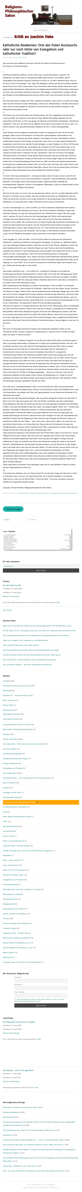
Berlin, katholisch (9, 700)
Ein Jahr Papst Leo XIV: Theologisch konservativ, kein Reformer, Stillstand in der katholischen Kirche (39, 631)
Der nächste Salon (9, 749)
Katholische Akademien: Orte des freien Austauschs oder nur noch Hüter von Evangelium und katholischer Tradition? (40, 49)
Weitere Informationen (11, 596)
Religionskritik (8, 904)
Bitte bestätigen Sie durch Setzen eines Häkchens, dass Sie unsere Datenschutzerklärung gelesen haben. (39, 1000)
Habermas (6, 788)
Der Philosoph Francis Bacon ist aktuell (18, 1022)
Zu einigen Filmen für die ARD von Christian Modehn (22, 962)
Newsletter (7, 1135)
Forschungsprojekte (10, 773)
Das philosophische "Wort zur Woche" (16, 725)
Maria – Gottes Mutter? (12, 860)
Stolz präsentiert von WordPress (41, 1185)
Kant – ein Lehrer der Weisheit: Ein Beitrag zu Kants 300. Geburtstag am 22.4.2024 (33, 1171)
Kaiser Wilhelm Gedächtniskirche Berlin (17, 817)
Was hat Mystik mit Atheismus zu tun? (17, 943)
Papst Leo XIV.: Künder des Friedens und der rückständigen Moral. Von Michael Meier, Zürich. (37, 626)
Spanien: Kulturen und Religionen (15, 914)
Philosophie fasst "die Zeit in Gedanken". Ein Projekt (22, 889)
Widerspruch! (7, 957)
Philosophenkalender (10, 885)
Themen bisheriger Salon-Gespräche (16, 923)
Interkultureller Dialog (11, 797)
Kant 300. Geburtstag (11, 826)
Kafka (5, 812)
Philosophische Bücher (11, 714)
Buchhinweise (8, 710)
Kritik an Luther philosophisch (13, 841)
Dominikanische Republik (12, 754)
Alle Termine (7, 610)
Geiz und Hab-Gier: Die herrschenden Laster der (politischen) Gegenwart (29, 660)
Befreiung (55, 493)
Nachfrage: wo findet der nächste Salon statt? (20, 1107)
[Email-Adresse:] (41, 566)
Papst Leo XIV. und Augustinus (14, 870)
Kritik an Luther (8, 836)
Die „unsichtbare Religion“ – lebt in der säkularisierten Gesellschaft (27, 665)
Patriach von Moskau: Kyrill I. (13, 875)
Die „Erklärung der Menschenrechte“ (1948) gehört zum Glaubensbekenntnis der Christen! (36, 636)
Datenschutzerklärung (11, 1112)
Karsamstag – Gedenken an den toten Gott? (19, 1166)
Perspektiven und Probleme (13, 880)
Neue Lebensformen (10, 865)
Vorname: (17, 977)
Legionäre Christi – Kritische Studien (16, 846)
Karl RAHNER (8, 831)
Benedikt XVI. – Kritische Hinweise (15, 696)
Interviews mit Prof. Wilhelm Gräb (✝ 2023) (19, 802)
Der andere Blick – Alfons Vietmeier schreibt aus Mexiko (24, 744)
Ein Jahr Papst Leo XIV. (12, 585)
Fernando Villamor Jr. (49, 1187)
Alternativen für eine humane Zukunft (34, 493)
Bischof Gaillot (8, 705)
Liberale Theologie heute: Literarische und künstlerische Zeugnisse (27, 851)
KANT (5, 821)
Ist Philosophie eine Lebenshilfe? (15, 807)
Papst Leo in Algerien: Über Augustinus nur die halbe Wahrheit (25, 640)
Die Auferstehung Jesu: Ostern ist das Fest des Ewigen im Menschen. (28, 1130)
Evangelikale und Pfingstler (13, 768)
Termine (6, 919)
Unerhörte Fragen (13, 509)
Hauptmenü (42, 30)
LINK (58, 602)
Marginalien (7, 855)
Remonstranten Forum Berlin (13, 909)
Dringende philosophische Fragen (15, 759)
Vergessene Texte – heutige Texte (15, 933)
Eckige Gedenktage (10, 763)
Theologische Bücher (10, 719)
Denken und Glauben (68, 493)
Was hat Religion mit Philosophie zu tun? (17, 948)
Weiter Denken (8, 953)
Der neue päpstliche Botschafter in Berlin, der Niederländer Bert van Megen (31, 650)
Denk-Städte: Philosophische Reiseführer (18, 729)
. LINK (38, 1039)
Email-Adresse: (19, 992)
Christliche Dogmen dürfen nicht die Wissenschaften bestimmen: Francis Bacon (32, 655)
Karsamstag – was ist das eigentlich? (18, 1070)
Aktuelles (6, 681)
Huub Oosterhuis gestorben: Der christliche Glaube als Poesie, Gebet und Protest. (33, 1145)
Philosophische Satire (10, 899)
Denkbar (6, 734)
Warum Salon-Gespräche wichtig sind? (17, 938)
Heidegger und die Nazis (12, 792)
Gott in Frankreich (9, 783)
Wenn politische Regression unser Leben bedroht (21, 645)
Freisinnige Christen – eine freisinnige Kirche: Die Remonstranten (26, 778)
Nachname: (18, 985)
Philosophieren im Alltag (11, 894)
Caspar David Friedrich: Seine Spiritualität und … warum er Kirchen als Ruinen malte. (33, 1140)
